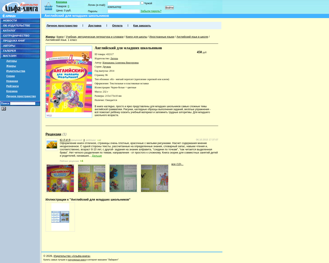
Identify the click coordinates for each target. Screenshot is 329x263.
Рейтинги (12, 86)
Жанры (11, 65)
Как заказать (142, 25)
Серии (10, 76)
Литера (114, 58)
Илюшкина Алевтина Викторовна (120, 62)
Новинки (12, 81)
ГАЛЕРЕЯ (9, 50)
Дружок (107, 66)
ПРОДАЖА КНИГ (14, 40)
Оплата (117, 25)
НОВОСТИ (10, 20)
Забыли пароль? (151, 11)
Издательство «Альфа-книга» (72, 256)
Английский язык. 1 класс (61, 39)
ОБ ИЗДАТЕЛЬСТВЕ (16, 25)
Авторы (11, 60)
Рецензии (53, 134)
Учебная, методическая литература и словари (95, 36)
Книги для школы (136, 36)
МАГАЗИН (9, 55)
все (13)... (177, 164)
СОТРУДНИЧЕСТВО (16, 35)
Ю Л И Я (65, 139)
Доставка (94, 25)
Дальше (97, 155)
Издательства (15, 71)
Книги (60, 36)
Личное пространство (21, 96)
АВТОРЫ (9, 45)
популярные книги (77, 260)
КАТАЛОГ (9, 30)
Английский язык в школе (192, 36)
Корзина (11, 91)
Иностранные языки (161, 36)
